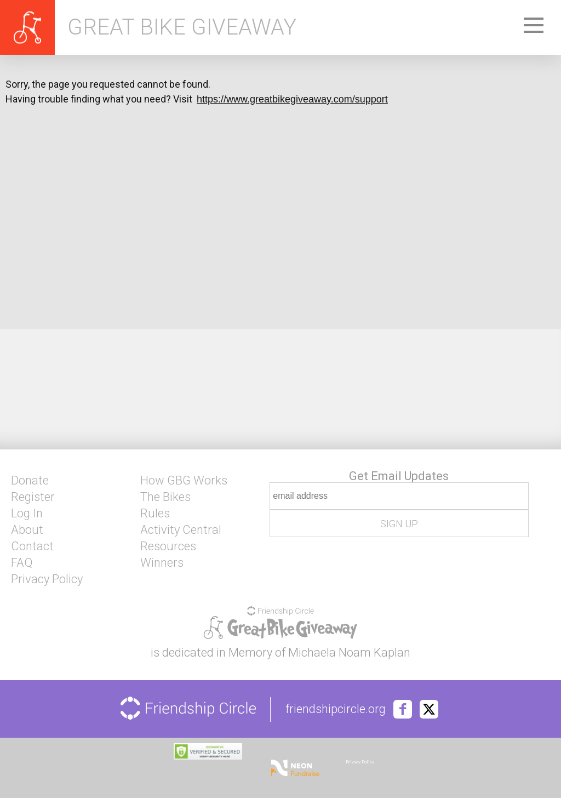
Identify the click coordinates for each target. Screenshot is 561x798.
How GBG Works (183, 481)
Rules (155, 514)
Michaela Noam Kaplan (349, 652)
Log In (27, 514)
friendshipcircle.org (335, 709)
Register (33, 497)
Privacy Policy (47, 579)
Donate (30, 481)
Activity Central (180, 530)
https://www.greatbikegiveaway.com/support (292, 99)
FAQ (21, 563)
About (27, 530)
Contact (32, 546)
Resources (168, 546)
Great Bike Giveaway (181, 27)
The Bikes (165, 497)
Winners (162, 563)
